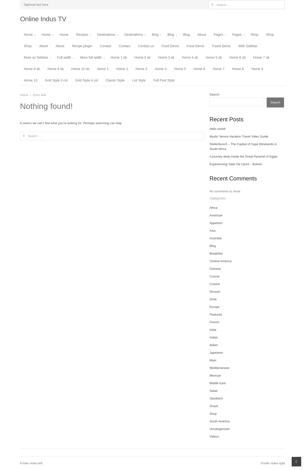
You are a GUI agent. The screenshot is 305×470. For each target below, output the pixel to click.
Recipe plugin (82, 46)
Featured (215, 314)
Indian (213, 337)
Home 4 (161, 69)
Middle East (217, 383)
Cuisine (214, 284)
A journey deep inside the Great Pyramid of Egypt (243, 156)
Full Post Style (164, 80)
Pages (218, 34)
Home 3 (141, 69)
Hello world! (217, 129)
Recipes (82, 34)
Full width (64, 57)
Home (28, 34)
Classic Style (115, 80)
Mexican (215, 375)
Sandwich (216, 398)
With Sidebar (247, 46)
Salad (213, 391)
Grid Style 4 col (86, 80)
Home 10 (30, 80)
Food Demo (170, 46)
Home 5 (180, 69)
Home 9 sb (56, 69)
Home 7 (218, 69)
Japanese (216, 352)
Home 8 (238, 69)
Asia (212, 230)
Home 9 (257, 69)
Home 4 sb (190, 57)
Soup (213, 413)
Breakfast (216, 253)
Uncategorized (219, 429)
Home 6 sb (237, 57)
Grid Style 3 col (56, 80)
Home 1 (103, 69)
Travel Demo (221, 46)
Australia (215, 238)
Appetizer (216, 223)
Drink (213, 299)
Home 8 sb (32, 69)
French (214, 322)
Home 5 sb (214, 57)
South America (219, 421)
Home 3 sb (166, 57)
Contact (105, 46)
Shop (255, 34)
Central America (220, 261)
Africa (213, 207)
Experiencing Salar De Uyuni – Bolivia (235, 164)
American (216, 215)
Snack (213, 406)
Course (214, 276)
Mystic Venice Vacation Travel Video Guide (238, 136)
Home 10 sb (80, 69)
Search (214, 94)
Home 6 (199, 69)
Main (212, 360)
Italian (213, 345)
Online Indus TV (43, 19)
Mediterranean (219, 368)
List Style (139, 80)
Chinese (215, 269)
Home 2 (122, 69)
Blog (155, 34)
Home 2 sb (142, 57)
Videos (214, 436)
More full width (91, 57)
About (201, 34)
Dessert (214, 291)
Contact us (146, 46)
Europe (214, 307)
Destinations (106, 34)
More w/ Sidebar (36, 57)
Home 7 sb (261, 57)
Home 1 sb (119, 57)
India (212, 330)
